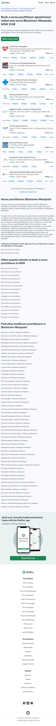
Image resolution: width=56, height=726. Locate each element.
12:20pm (43, 120)
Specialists (28, 656)
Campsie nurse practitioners (10, 313)
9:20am (11, 74)
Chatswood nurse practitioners (11, 289)
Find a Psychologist (28, 603)
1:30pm (29, 152)
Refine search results (10, 39)
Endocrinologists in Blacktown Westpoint (14, 412)
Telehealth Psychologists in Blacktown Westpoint (16, 357)
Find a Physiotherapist (28, 591)
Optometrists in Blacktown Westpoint (13, 444)
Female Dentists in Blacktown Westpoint (14, 360)
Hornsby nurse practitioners (10, 293)
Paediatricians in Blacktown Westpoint (13, 451)
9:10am (14, 89)
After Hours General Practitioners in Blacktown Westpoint (19, 336)
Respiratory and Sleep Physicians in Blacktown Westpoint (19, 486)
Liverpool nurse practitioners (10, 310)
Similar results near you (28, 192)
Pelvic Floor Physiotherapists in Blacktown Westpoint (18, 454)
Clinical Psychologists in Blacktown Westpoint (15, 381)
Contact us (28, 683)
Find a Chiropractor (28, 599)
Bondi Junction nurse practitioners (12, 286)
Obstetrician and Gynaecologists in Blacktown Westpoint (19, 433)
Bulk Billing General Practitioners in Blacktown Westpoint (19, 343)
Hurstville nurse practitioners (10, 317)
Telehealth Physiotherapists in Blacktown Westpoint (17, 353)
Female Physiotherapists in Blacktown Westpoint (16, 364)
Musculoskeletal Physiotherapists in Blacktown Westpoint (19, 430)
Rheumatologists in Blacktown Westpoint (14, 489)
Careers (28, 679)
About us (28, 675)
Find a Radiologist (28, 620)
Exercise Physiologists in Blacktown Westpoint (15, 416)
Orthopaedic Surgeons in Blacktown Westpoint (16, 447)
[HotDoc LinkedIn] (28, 703)
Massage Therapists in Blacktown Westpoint (15, 426)
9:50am (33, 89)
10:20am (42, 89)
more (51, 57)
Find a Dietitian (28, 607)
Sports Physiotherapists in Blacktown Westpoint (16, 496)
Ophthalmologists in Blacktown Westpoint (14, 440)
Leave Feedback (28, 632)
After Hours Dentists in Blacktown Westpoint (15, 332)
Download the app (28, 558)
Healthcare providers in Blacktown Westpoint (15, 507)
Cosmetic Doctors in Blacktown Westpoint (14, 385)
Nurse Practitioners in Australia (9, 8)
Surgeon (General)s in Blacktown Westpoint (15, 500)
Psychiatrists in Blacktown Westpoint (12, 472)
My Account (28, 624)
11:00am (42, 57)
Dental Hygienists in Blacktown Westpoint (14, 388)
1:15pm (20, 152)
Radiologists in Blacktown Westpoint (12, 479)
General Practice (28, 643)
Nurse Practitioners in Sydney (10, 249)
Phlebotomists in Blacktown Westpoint (13, 458)
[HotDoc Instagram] (32, 703)
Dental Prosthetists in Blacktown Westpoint (15, 391)
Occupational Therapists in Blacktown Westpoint (16, 437)
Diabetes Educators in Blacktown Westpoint (15, 402)
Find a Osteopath (28, 611)
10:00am (14, 57)
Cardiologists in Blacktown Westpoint (13, 374)
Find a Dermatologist (28, 616)
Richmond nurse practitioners (10, 282)
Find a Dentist (28, 587)
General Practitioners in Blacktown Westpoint (15, 423)
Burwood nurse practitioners (10, 275)
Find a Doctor (28, 583)
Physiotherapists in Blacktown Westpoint (14, 461)
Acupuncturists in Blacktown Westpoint (13, 367)
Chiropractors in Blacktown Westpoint (13, 378)
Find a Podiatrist (28, 595)
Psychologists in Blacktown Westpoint (13, 475)
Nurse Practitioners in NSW (27, 8)
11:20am (39, 181)
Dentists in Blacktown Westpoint (11, 395)
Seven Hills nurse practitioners (10, 303)
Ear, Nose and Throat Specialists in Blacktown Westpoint (19, 409)
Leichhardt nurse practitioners (10, 279)
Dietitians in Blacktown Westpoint (12, 405)
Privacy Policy (28, 691)
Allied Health (28, 647)
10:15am (23, 57)
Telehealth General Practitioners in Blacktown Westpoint (19, 350)
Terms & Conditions (28, 687)
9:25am (43, 137)
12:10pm (34, 120)
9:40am (20, 74)
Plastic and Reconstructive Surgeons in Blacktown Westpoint (20, 465)
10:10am (30, 74)
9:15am (24, 137)
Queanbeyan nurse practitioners (11, 272)
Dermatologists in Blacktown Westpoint (13, 398)
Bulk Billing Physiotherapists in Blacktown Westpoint (17, 346)
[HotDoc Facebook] (24, 703)
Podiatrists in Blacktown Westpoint (12, 468)
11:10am (30, 181)
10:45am (32, 57)
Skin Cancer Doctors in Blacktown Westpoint (15, 493)
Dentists (28, 651)
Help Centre (28, 628)
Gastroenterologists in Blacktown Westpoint (15, 419)
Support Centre (28, 664)
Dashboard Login (28, 660)
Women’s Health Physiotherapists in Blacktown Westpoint (19, 503)
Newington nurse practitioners (10, 296)
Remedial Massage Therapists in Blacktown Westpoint (18, 482)
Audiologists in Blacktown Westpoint (12, 371)
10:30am (39, 74)
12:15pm (42, 104)
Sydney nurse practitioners (9, 268)
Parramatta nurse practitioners (10, 299)
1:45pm (39, 152)
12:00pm (33, 104)
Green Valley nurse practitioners (11, 306)
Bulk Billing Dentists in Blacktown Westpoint (15, 339)
